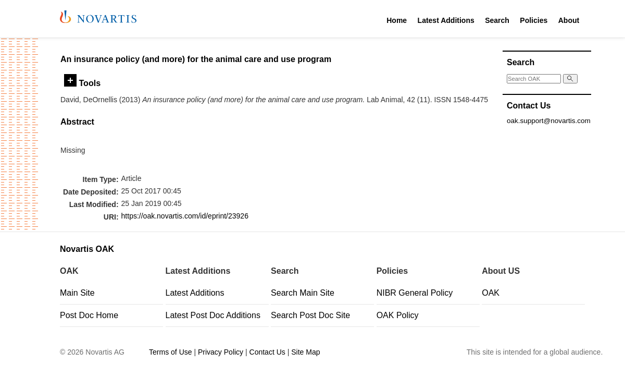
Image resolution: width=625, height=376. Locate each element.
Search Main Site (302, 292)
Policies (533, 20)
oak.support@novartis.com (549, 121)
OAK (490, 292)
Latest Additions (446, 20)
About (568, 20)
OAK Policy (398, 315)
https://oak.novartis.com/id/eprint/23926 (184, 216)
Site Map (305, 352)
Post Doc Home (89, 315)
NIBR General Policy (415, 292)
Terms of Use (170, 352)
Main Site (77, 292)
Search (497, 20)
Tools (82, 83)
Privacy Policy (220, 352)
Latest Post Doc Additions (213, 315)
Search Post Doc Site (310, 315)
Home (396, 20)
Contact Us (267, 352)
